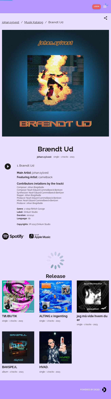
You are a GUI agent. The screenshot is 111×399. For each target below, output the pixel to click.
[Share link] (105, 18)
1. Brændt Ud (25, 165)
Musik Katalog (33, 22)
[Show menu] (105, 7)
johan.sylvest (10, 22)
